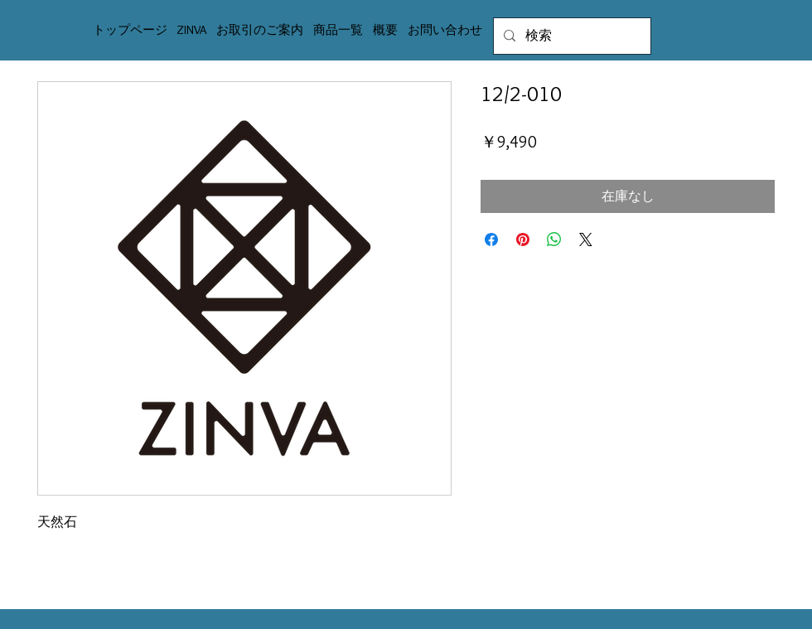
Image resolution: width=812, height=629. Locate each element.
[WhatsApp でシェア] (554, 239)
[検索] (570, 36)
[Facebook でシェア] (491, 239)
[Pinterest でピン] (523, 239)
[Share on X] (586, 239)
